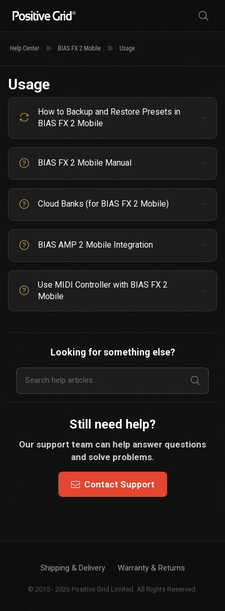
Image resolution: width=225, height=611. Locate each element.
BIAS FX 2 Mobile (79, 48)
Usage (127, 48)
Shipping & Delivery (72, 568)
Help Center (24, 48)
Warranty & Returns (151, 568)
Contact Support (113, 484)
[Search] (203, 16)
